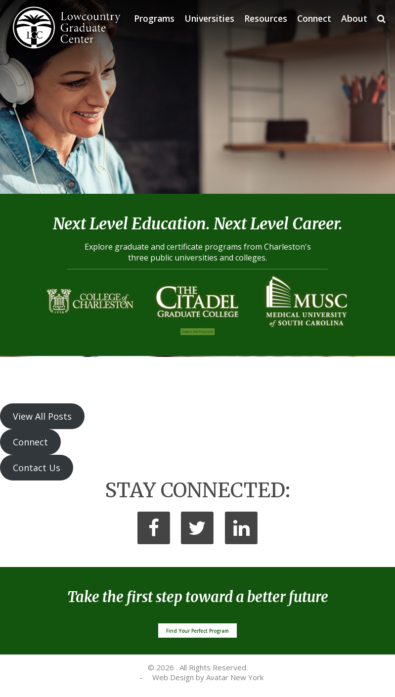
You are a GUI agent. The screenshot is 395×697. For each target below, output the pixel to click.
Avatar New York (234, 677)
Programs (154, 18)
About (354, 18)
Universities (209, 18)
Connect (314, 18)
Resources (265, 18)
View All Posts (42, 416)
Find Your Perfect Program (197, 630)
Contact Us (36, 468)
